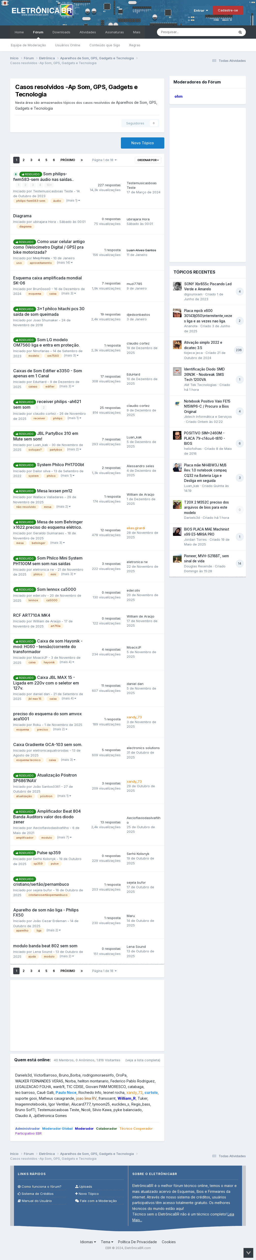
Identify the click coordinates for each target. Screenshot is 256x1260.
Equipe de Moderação (28, 45)
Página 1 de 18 (104, 160)
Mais (136, 32)
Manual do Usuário (35, 1200)
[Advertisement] (87, 1015)
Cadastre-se (228, 10)
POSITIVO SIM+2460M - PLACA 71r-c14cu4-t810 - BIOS (204, 438)
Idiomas (88, 1241)
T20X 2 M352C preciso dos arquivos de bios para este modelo (206, 507)
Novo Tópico (142, 143)
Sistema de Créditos (36, 1193)
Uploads (83, 1186)
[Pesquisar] (185, 32)
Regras (134, 45)
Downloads (61, 32)
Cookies (169, 1241)
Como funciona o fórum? (39, 1186)
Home (19, 32)
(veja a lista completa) (142, 1060)
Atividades (87, 32)
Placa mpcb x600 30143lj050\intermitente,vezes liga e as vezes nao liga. (208, 316)
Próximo (67, 160)
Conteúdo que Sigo (104, 45)
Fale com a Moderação (96, 1200)
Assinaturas (114, 32)
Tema (107, 1241)
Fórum (38, 34)
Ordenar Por (148, 160)
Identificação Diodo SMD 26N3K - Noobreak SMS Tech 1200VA (204, 374)
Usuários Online (67, 45)
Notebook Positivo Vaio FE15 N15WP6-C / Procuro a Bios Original (207, 406)
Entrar (201, 10)
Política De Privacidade (137, 1241)
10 (49, 185)
